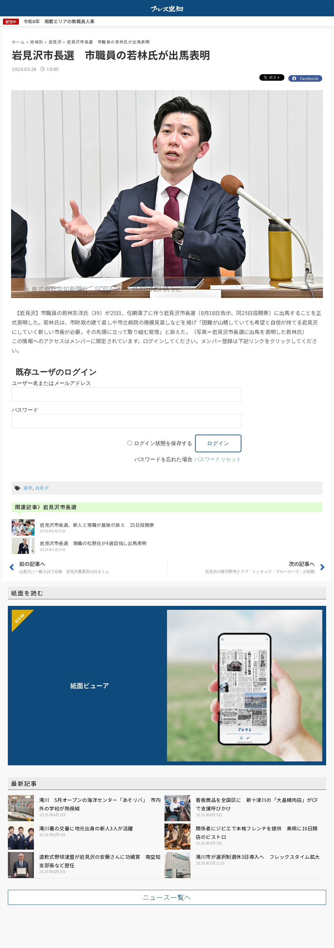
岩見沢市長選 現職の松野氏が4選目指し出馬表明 (93, 543)
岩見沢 (55, 41)
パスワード (25, 410)
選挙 (28, 488)
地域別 (36, 41)
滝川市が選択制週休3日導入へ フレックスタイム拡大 (258, 856)
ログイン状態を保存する (163, 443)
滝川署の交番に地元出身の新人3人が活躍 (86, 828)
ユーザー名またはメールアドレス (51, 383)
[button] (167, 897)
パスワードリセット (218, 459)
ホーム (18, 41)
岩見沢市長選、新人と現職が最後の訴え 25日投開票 (97, 525)
